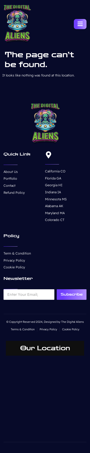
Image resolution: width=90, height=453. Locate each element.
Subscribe (72, 294)
